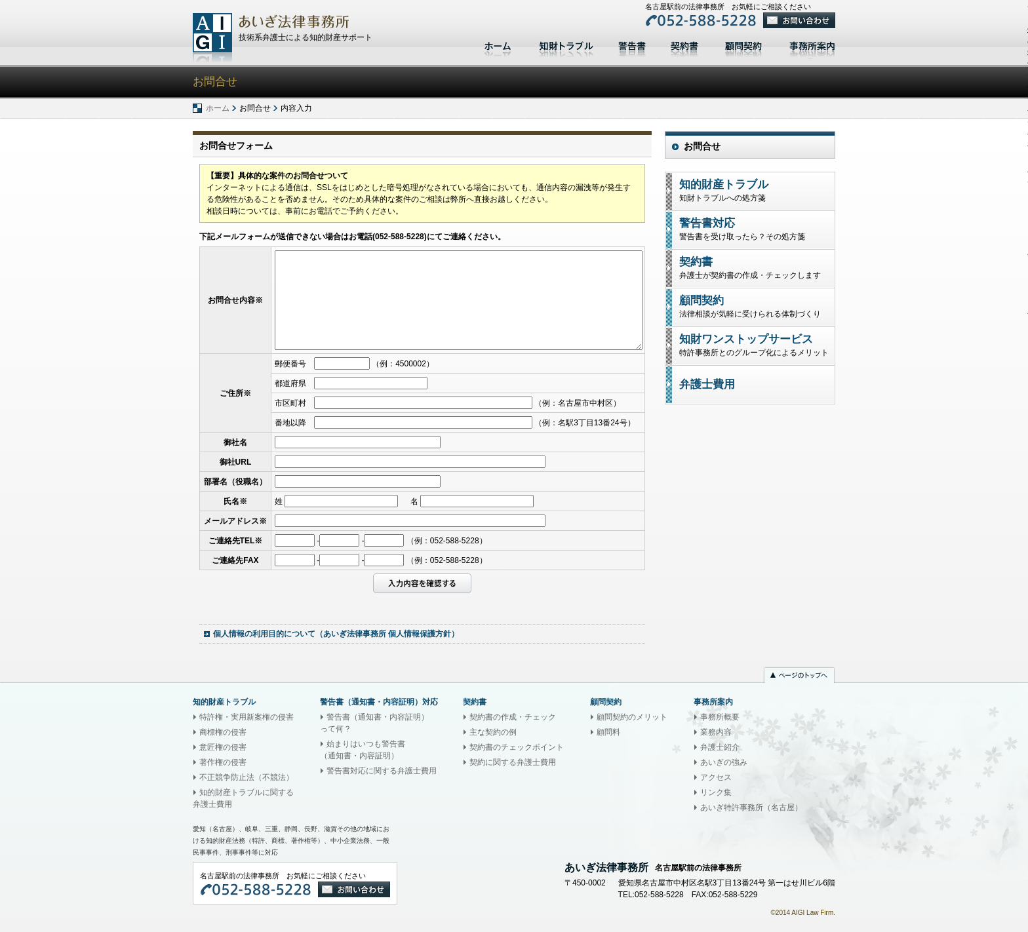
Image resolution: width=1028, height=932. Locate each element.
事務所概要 (720, 717)
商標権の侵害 (223, 732)
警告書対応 (632, 44)
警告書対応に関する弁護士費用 (381, 770)
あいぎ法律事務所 (212, 37)
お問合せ (702, 146)
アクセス (716, 777)
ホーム (499, 44)
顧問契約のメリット (632, 717)
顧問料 (608, 732)
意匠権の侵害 (223, 747)
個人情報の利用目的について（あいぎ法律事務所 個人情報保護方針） (336, 633)
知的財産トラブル (566, 44)
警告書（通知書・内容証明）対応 (379, 702)
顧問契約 (743, 44)
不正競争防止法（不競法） (246, 777)
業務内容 (716, 732)
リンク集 (716, 792)
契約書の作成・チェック (512, 717)
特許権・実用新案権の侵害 (246, 717)
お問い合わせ (799, 20)
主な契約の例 (493, 732)
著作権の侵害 (223, 762)
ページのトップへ (799, 676)
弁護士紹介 (720, 747)
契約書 (684, 44)
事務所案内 (815, 44)
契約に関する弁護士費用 (512, 762)
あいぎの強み (723, 762)
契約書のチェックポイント (516, 747)
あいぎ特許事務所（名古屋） (751, 807)
